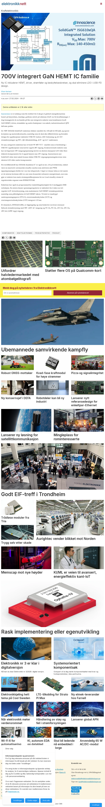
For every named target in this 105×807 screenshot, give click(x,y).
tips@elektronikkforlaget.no (89, 782)
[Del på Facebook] (91, 98)
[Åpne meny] (101, 3)
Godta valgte (32, 800)
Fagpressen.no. (14, 792)
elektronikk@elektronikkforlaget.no (85, 779)
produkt (56, 233)
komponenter (8, 233)
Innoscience (6, 114)
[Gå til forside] (14, 4)
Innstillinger (96, 805)
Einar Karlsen (57, 769)
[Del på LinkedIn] (98, 98)
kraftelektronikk (24, 233)
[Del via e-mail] (102, 98)
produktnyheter (42, 233)
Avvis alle (46, 800)
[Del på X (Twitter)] (95, 98)
